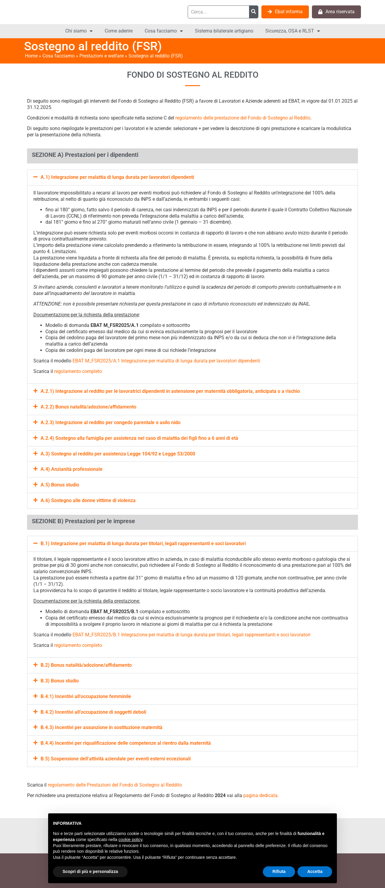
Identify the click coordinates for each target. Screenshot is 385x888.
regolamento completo (78, 371)
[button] (192, 177)
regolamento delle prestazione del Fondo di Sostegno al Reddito (242, 118)
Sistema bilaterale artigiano (224, 31)
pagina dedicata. (261, 795)
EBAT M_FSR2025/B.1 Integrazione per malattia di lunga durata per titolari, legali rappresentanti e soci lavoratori (191, 635)
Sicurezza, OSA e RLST (292, 31)
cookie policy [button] (130, 839)
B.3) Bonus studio (60, 681)
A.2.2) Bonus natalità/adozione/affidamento (88, 407)
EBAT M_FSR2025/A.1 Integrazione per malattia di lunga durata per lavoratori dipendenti (166, 361)
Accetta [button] (314, 871)
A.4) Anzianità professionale (72, 469)
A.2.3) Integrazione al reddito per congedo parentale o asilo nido (110, 422)
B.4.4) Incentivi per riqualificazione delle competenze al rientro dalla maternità (126, 743)
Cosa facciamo (164, 31)
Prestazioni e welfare (101, 56)
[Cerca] (253, 12)
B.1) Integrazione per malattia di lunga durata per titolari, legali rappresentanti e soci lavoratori (143, 543)
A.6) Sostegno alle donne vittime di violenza (88, 500)
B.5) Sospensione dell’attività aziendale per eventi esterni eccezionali (116, 759)
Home (31, 56)
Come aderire (119, 31)
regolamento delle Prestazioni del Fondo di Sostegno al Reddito (115, 785)
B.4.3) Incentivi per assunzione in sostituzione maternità (101, 727)
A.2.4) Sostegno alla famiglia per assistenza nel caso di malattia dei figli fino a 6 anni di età (139, 438)
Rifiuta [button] (279, 871)
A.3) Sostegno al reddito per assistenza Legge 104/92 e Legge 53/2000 (118, 454)
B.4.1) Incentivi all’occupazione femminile (86, 696)
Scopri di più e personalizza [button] (90, 871)
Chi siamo (79, 31)
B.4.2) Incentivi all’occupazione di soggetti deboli (93, 712)
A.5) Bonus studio (60, 485)
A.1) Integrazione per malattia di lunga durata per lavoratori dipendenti (117, 177)
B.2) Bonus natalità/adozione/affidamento (86, 665)
